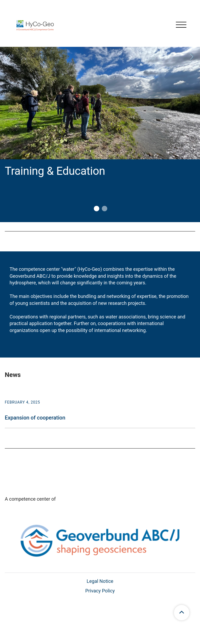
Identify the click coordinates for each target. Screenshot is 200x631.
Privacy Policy (100, 590)
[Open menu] (181, 25)
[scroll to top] (181, 612)
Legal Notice (100, 581)
